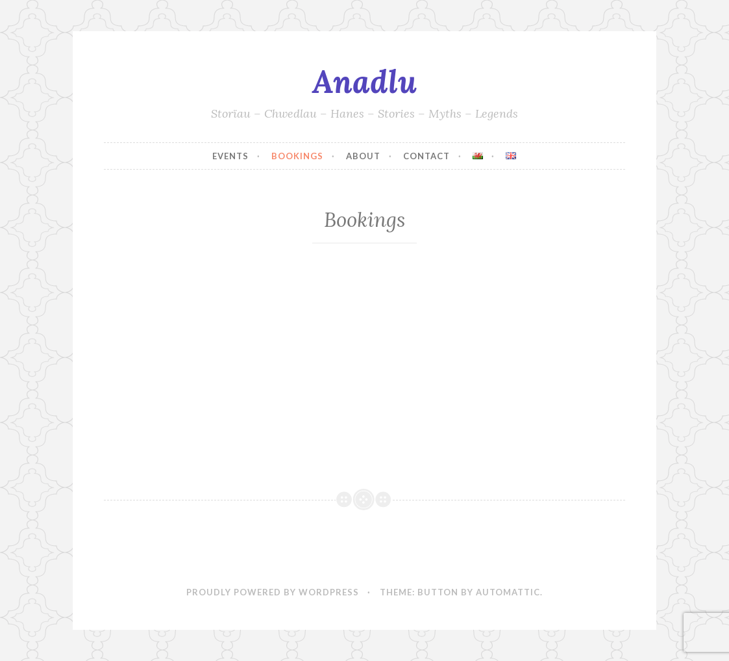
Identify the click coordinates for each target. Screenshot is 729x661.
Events (230, 156)
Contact (426, 156)
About (363, 156)
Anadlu (364, 81)
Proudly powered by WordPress (272, 592)
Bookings (297, 156)
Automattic (508, 592)
